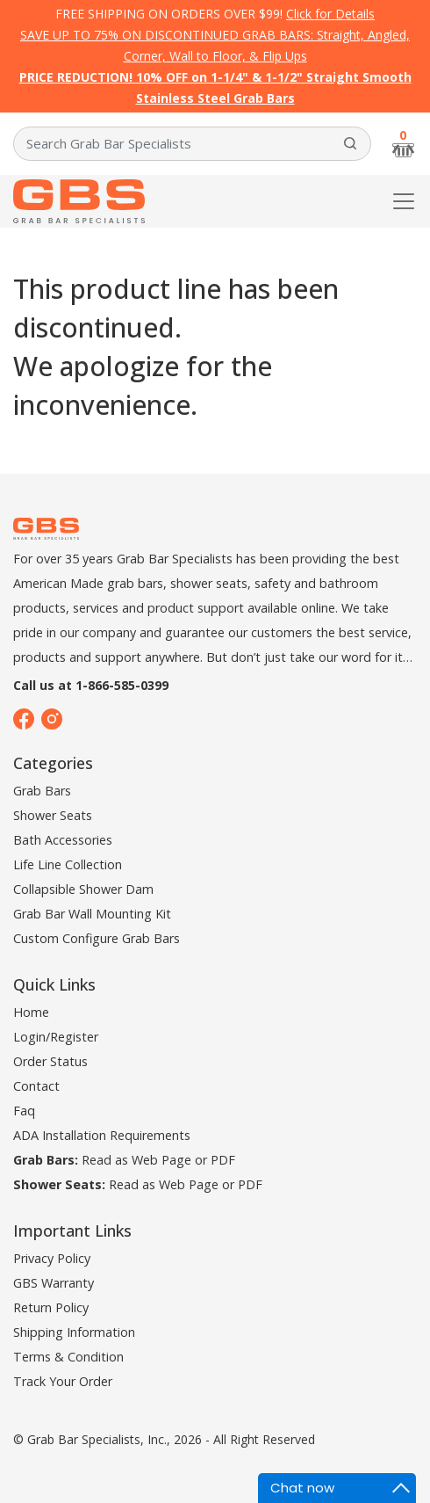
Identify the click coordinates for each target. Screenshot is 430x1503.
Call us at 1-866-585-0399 (90, 685)
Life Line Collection (67, 864)
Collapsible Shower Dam (83, 889)
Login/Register (55, 1036)
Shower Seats (52, 815)
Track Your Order (62, 1381)
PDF (223, 1159)
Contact (36, 1086)
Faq (24, 1110)
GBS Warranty (53, 1282)
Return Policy (51, 1307)
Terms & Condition (68, 1356)
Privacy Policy (51, 1258)
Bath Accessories (62, 839)
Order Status (50, 1061)
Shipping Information (74, 1332)
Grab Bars (42, 790)
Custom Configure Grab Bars (96, 938)
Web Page (161, 1159)
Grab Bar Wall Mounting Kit (92, 913)
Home (31, 1012)
